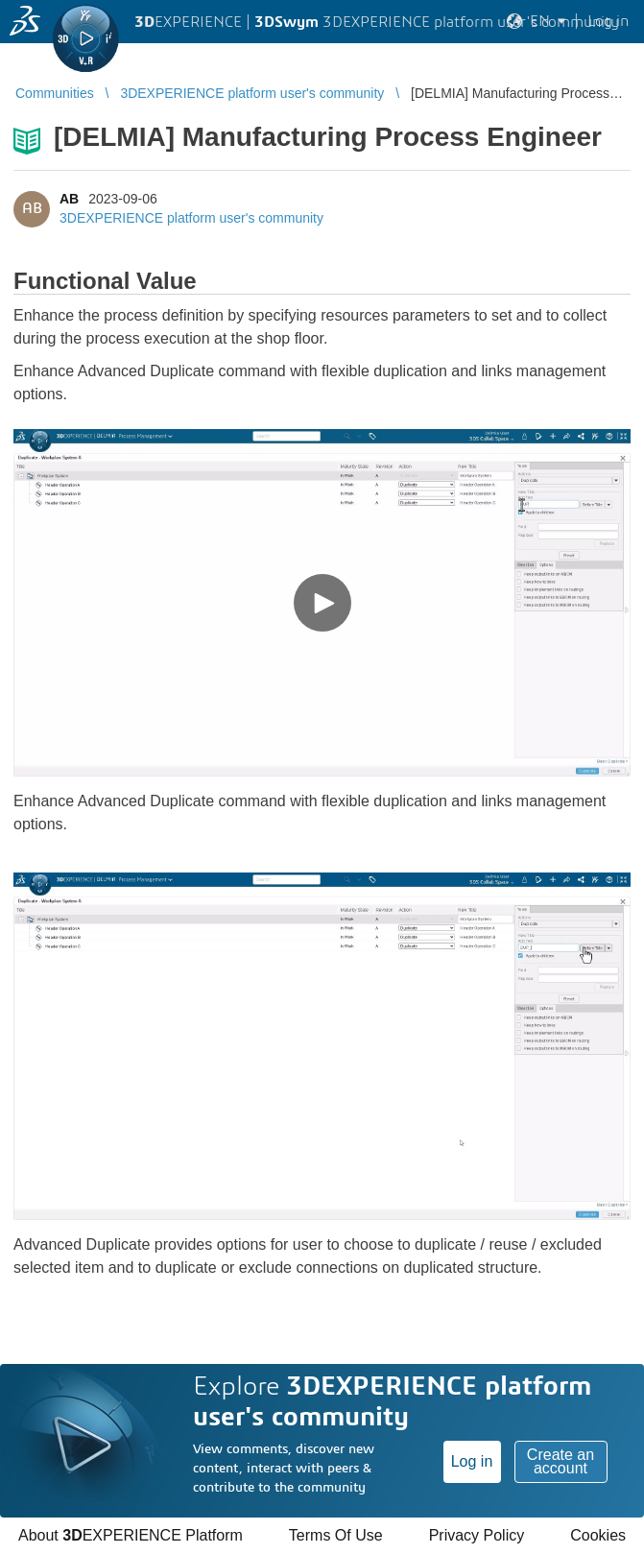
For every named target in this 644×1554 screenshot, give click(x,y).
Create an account (560, 1461)
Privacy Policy (477, 1535)
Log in (472, 1461)
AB (69, 198)
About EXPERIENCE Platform (130, 1535)
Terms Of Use (336, 1535)
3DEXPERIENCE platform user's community (191, 218)
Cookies (598, 1535)
